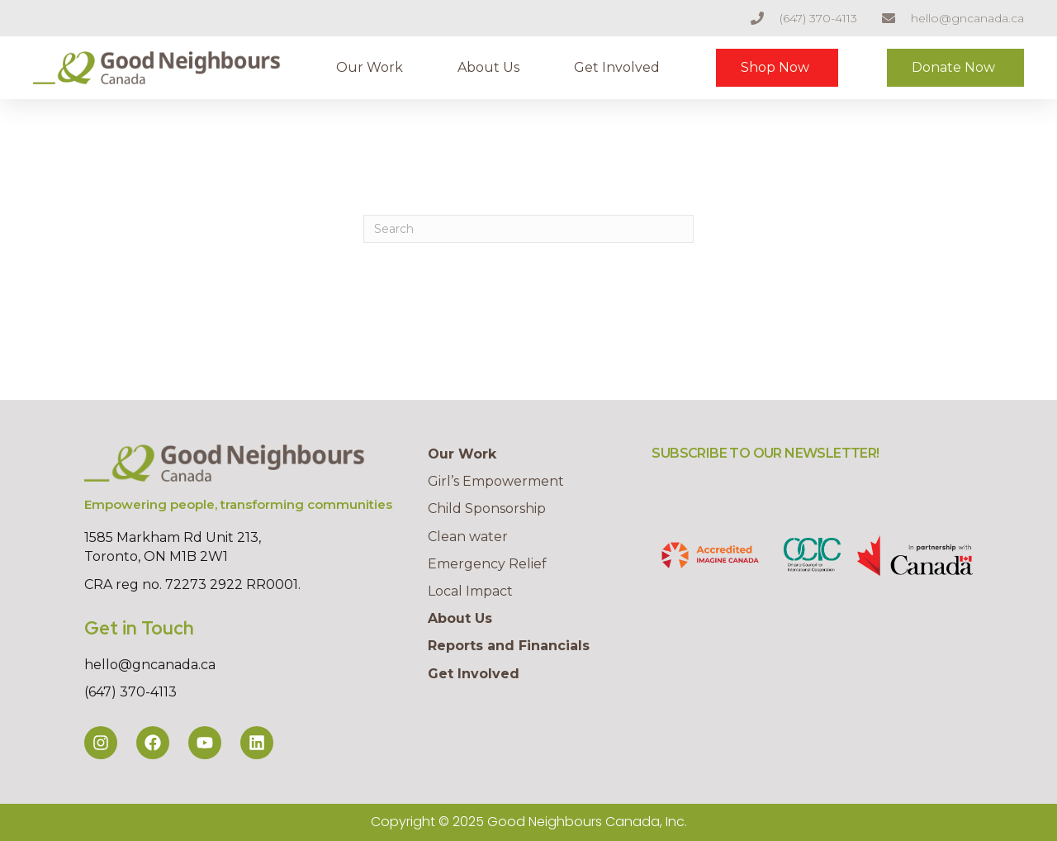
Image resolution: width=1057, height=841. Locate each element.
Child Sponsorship (487, 508)
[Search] (528, 229)
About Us (488, 67)
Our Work (369, 67)
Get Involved (617, 67)
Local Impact (470, 591)
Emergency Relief (487, 564)
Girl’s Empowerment (496, 481)
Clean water (468, 536)
